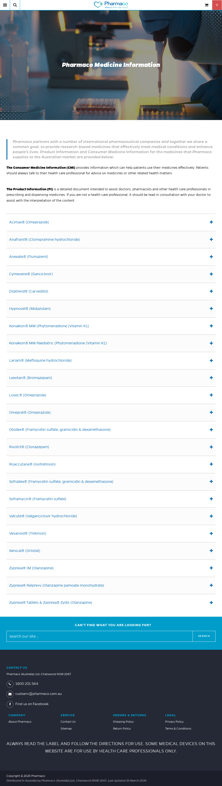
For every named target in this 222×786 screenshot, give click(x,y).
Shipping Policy (123, 721)
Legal (170, 715)
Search (204, 636)
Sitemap (66, 728)
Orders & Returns (129, 715)
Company (16, 715)
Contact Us (16, 667)
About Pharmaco (19, 721)
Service (68, 715)
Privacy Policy (174, 721)
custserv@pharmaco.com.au (34, 694)
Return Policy (122, 728)
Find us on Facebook (27, 704)
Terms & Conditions (178, 728)
